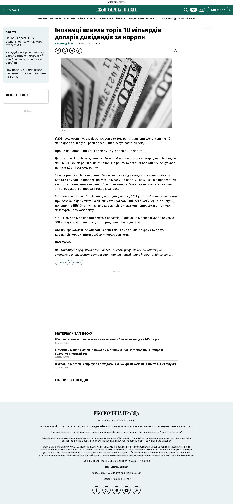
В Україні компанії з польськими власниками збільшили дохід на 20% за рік (107, 339)
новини (42, 18)
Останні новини (17, 95)
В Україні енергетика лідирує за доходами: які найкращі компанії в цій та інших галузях (115, 364)
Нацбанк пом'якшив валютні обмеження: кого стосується (24, 41)
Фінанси (120, 18)
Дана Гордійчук (64, 43)
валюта (77, 262)
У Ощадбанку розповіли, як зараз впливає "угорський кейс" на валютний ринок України (25, 57)
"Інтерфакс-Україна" (129, 438)
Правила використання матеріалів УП (133, 426)
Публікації (55, 18)
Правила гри (106, 18)
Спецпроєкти (136, 18)
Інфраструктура (86, 18)
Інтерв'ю (151, 18)
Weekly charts (186, 18)
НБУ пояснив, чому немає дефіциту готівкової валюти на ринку (26, 73)
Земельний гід (167, 18)
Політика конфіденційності (94, 426)
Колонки (69, 18)
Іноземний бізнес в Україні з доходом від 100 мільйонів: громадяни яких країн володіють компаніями (109, 351)
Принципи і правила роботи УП (175, 426)
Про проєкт (68, 426)
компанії (62, 262)
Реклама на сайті (49, 426)
